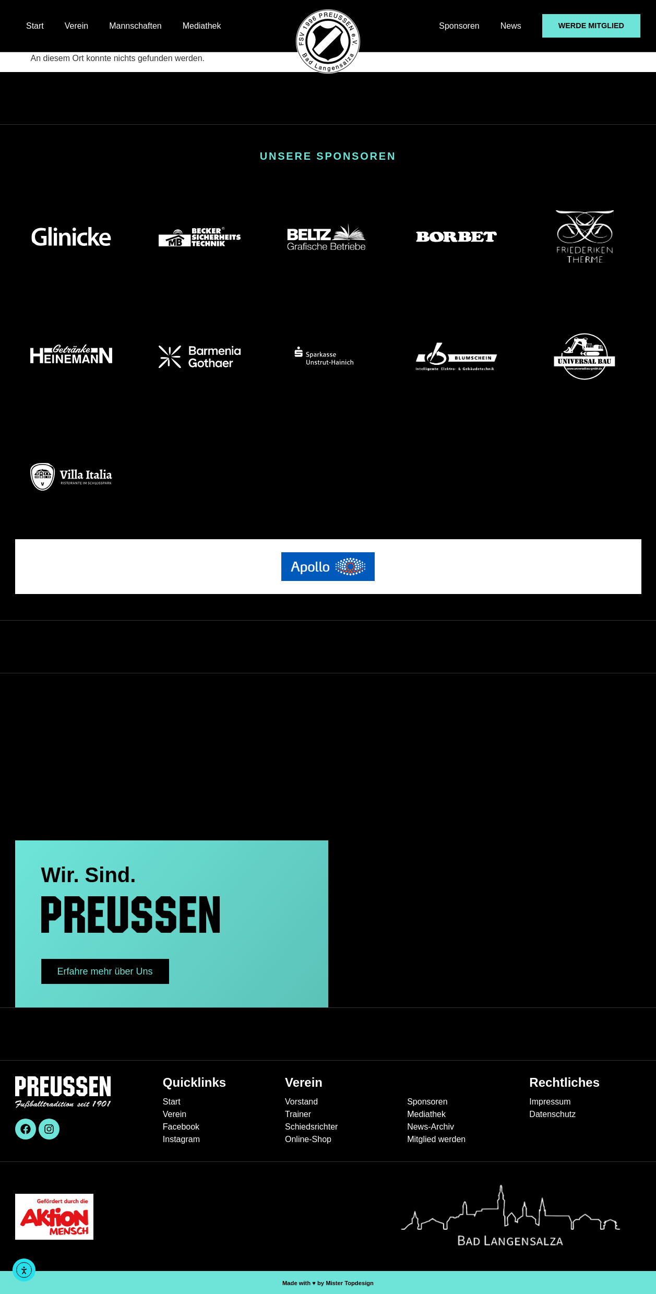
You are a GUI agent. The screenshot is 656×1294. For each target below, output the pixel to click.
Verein (76, 25)
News (510, 25)
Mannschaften (135, 25)
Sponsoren (459, 25)
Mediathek (202, 25)
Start (35, 25)
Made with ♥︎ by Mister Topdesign (328, 1283)
